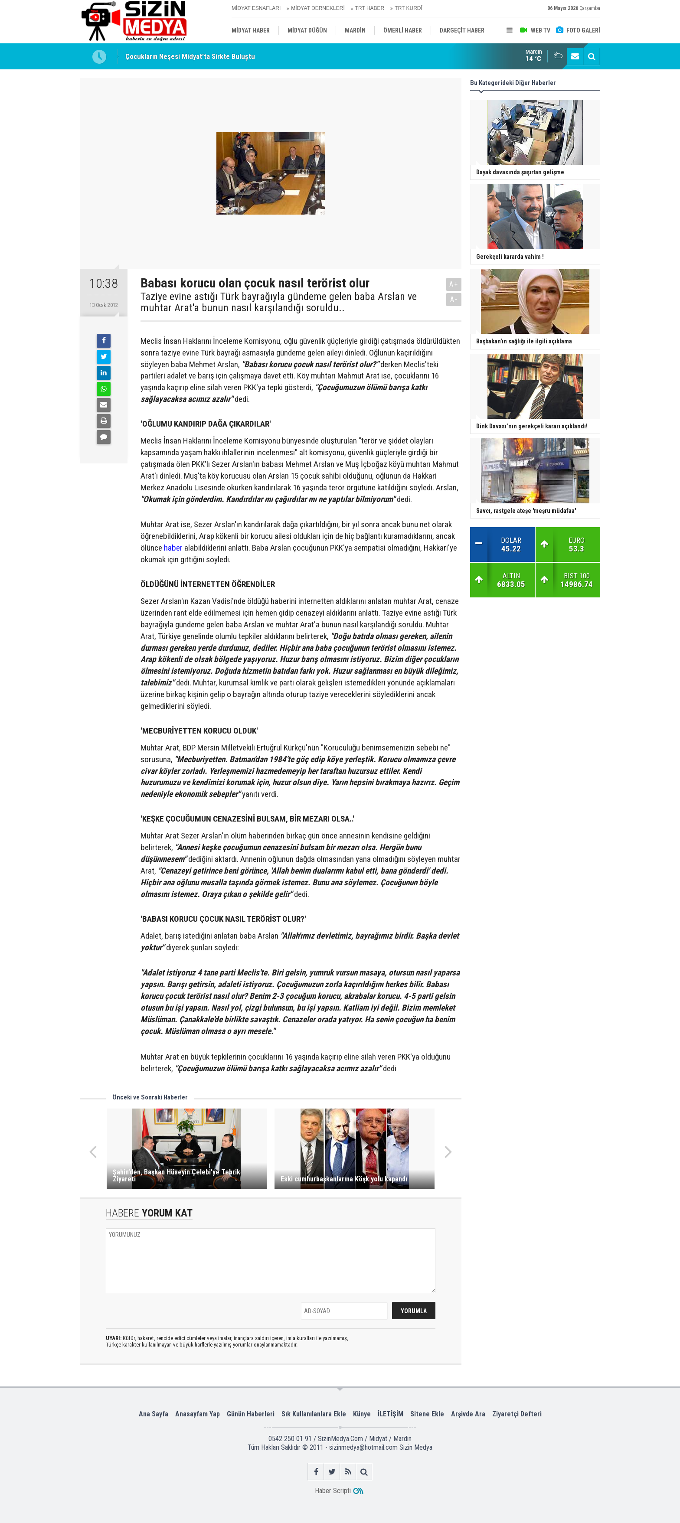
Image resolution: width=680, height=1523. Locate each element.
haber (173, 548)
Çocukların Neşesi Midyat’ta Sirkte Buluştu (190, 56)
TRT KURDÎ (408, 8)
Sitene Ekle (427, 1414)
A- (454, 299)
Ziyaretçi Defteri (517, 1414)
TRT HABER (370, 8)
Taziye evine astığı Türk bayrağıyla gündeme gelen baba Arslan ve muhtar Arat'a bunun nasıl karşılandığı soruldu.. (279, 302)
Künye (362, 1414)
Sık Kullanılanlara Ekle (313, 1414)
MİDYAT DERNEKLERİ (317, 8)
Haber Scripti (333, 1491)
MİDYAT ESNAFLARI (256, 8)
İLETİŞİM (390, 1414)
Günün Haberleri (251, 1414)
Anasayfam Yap (197, 1414)
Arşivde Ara (468, 1414)
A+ (453, 284)
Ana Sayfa (153, 1414)
